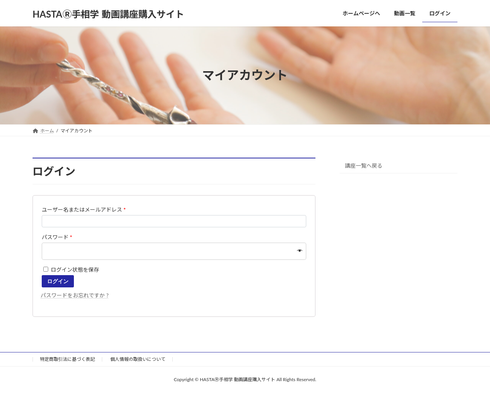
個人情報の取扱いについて (137, 359)
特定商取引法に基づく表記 (67, 359)
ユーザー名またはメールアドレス (84, 209)
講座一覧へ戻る (363, 165)
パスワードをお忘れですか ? (75, 295)
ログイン (58, 281)
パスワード (57, 237)
